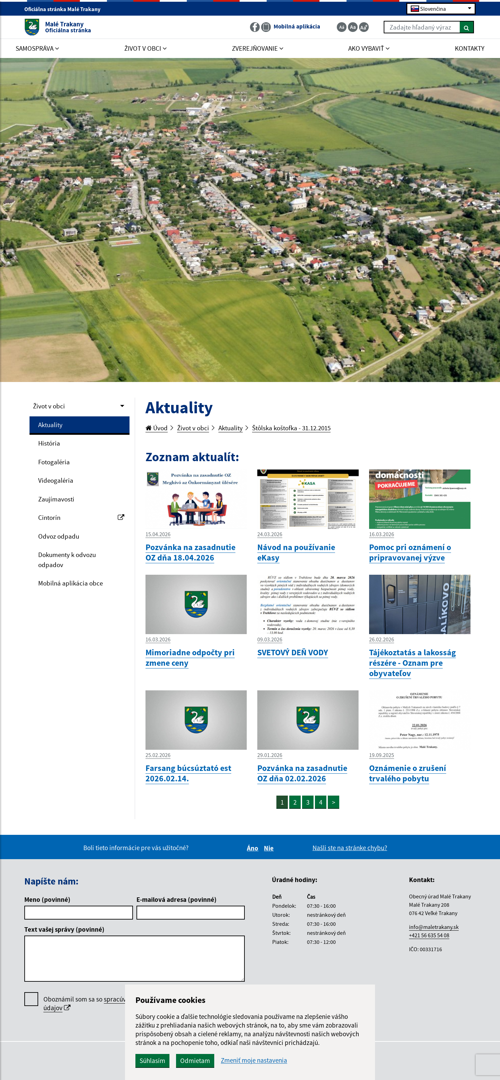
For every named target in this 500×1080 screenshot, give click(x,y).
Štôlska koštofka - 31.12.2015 (291, 428)
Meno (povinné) (47, 899)
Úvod (156, 428)
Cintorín (81, 517)
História (49, 443)
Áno (253, 848)
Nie (270, 848)
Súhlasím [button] (152, 1060)
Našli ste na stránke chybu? (349, 848)
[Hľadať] (467, 27)
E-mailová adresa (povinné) (176, 899)
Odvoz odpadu (58, 536)
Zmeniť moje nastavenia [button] (254, 1060)
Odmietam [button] (195, 1060)
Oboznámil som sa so (105, 1003)
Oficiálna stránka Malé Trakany (65, 9)
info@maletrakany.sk (434, 926)
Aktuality (50, 425)
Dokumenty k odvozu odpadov (67, 559)
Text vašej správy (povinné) (64, 929)
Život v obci (49, 406)
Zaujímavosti (56, 499)
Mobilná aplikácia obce (70, 583)
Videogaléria (55, 480)
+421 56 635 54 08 (429, 935)
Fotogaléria (54, 462)
